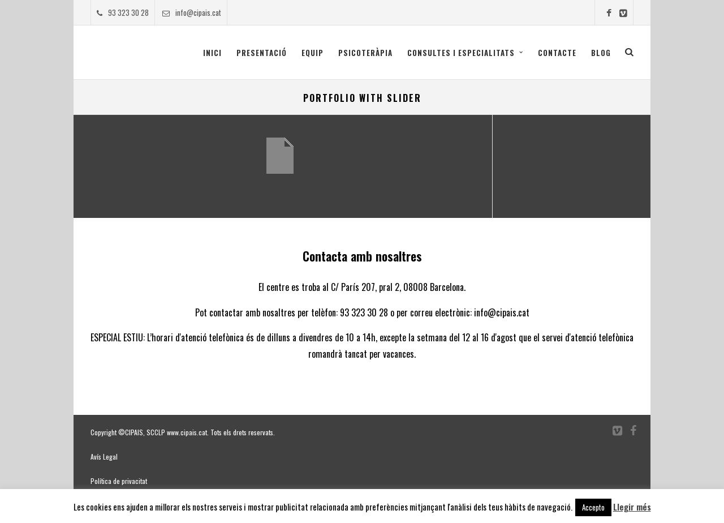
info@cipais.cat (191, 12)
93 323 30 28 (123, 12)
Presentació (261, 52)
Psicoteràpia (365, 52)
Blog (601, 52)
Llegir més (632, 506)
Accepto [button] (593, 507)
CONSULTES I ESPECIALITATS (461, 52)
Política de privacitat (118, 481)
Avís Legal (104, 456)
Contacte (557, 52)
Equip (312, 52)
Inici (212, 52)
